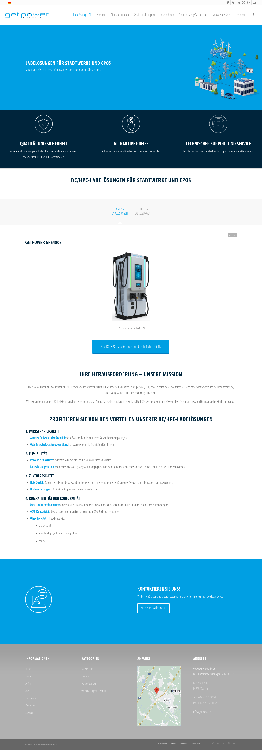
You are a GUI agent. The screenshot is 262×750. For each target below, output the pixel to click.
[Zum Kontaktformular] (153, 608)
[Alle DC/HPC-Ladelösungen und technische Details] (130, 347)
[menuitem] (82, 15)
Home (28, 669)
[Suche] (253, 15)
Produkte (85, 676)
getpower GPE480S (43, 243)
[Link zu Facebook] (227, 2)
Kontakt (28, 676)
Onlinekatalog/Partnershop (93, 691)
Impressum (30, 698)
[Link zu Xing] (233, 2)
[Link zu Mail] (254, 2)
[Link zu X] (243, 2)
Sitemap (29, 713)
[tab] (119, 213)
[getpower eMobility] (27, 15)
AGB (27, 691)
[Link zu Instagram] (248, 2)
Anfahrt (28, 683)
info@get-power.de (202, 712)
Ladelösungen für (89, 669)
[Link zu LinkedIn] (238, 2)
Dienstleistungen (89, 683)
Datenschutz (30, 705)
